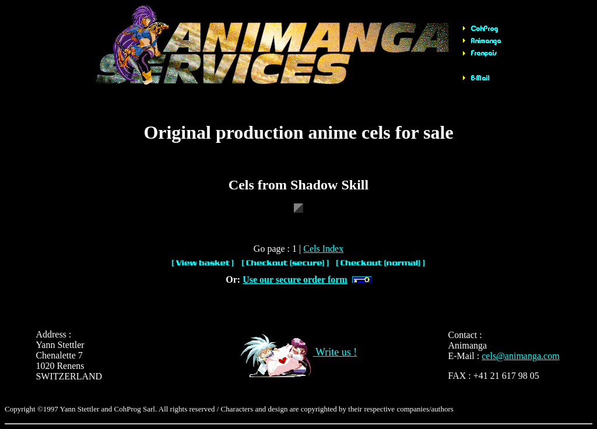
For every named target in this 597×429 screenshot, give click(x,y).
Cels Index (323, 249)
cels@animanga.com (520, 356)
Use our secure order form (295, 279)
